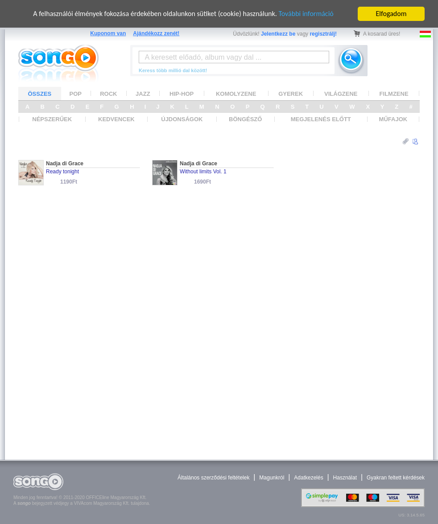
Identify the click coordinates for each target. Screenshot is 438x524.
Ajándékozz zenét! (156, 33)
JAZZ (143, 93)
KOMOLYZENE (236, 93)
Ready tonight (62, 171)
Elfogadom (391, 13)
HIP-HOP (181, 93)
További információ (305, 13)
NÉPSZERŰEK (52, 119)
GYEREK (290, 93)
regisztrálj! (323, 34)
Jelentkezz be (278, 34)
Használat (345, 478)
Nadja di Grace (64, 163)
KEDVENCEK (116, 119)
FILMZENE (394, 93)
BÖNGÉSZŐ (245, 119)
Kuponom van (108, 33)
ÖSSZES (40, 93)
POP (76, 93)
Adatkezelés (308, 478)
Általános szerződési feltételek (213, 478)
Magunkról (271, 478)
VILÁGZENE (340, 93)
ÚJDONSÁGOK (181, 119)
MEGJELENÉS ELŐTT (321, 119)
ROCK (108, 93)
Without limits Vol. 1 (203, 171)
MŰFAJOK (393, 119)
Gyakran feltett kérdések (396, 478)
